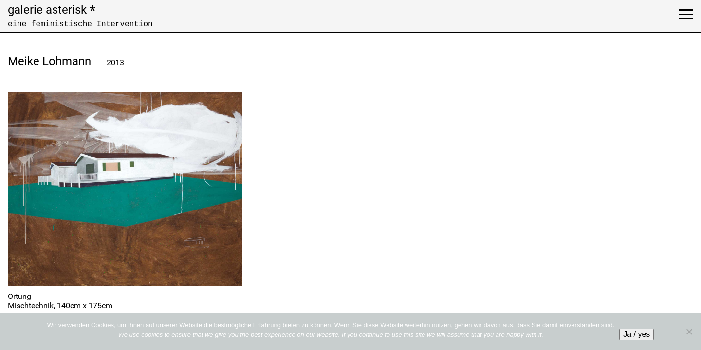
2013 (115, 62)
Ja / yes (636, 334)
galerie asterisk (51, 10)
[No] (689, 331)
